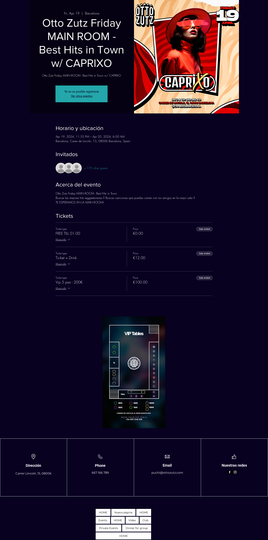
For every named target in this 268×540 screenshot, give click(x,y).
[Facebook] (229, 472)
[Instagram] (235, 472)
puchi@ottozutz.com (167, 472)
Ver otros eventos (81, 96)
